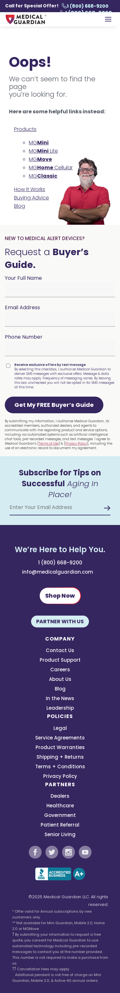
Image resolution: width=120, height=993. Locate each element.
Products (25, 129)
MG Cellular (51, 167)
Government (60, 816)
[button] (54, 405)
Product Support (60, 660)
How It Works (29, 189)
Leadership (60, 708)
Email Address (22, 307)
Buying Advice (31, 197)
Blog (19, 206)
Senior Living (60, 835)
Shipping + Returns (60, 757)
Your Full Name (23, 278)
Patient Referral (60, 825)
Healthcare (60, 806)
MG (39, 142)
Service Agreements (60, 738)
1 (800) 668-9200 (85, 6)
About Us (60, 679)
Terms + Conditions (60, 767)
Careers (60, 670)
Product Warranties (60, 748)
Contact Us (60, 651)
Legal (60, 728)
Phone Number (24, 337)
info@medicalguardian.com (57, 572)
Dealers (60, 796)
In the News (60, 699)
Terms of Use (49, 443)
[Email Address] (60, 507)
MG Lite (43, 151)
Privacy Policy (76, 443)
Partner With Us (60, 621)
